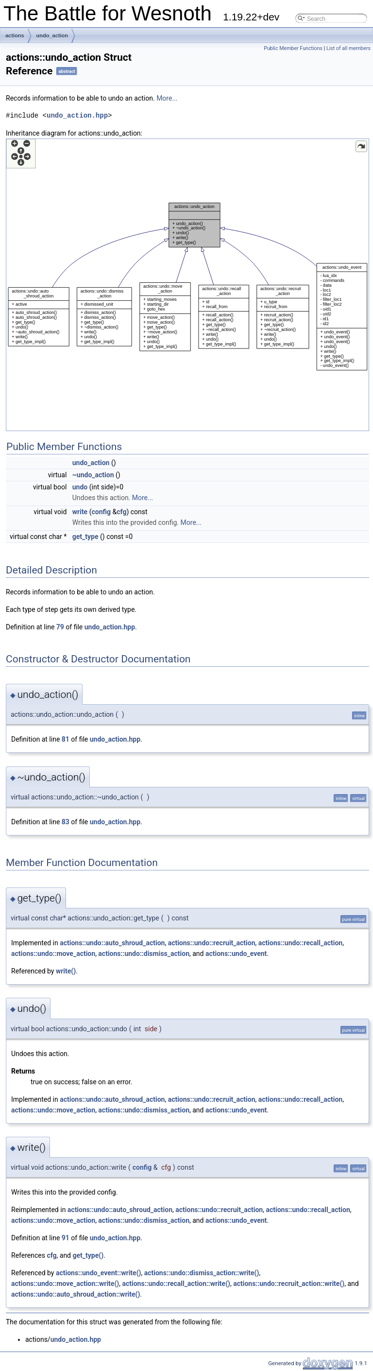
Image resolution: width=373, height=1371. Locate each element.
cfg (121, 512)
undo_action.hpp (77, 115)
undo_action (52, 35)
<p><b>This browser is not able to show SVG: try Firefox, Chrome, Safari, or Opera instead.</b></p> (187, 285)
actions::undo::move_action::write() (65, 1283)
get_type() (88, 1255)
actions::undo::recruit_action (211, 943)
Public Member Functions (293, 48)
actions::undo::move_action (53, 953)
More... (166, 98)
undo (79, 487)
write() (66, 971)
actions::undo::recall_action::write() (176, 1283)
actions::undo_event (236, 953)
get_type (85, 536)
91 (65, 1238)
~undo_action (93, 475)
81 (65, 739)
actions (14, 35)
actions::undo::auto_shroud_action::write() (75, 1294)
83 (65, 822)
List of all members (348, 48)
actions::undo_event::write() (98, 1273)
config (101, 512)
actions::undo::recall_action (300, 943)
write (79, 512)
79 (60, 627)
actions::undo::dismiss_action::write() (201, 1273)
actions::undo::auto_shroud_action (112, 943)
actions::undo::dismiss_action (143, 953)
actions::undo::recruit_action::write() (288, 1283)
